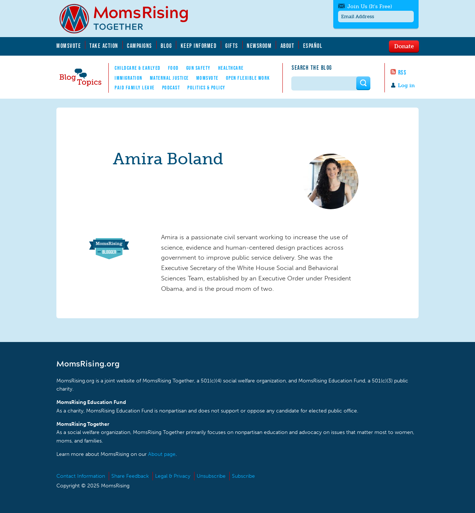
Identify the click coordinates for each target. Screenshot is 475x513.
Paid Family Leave (135, 88)
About (288, 45)
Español (313, 45)
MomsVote (68, 45)
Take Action (103, 45)
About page (162, 454)
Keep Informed (199, 45)
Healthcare (231, 68)
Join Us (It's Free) (369, 6)
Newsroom (259, 45)
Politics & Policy (206, 88)
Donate (404, 46)
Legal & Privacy (172, 476)
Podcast (171, 88)
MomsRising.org (128, 18)
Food (173, 68)
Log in (406, 85)
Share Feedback (130, 476)
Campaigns (139, 45)
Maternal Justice (169, 78)
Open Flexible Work (248, 78)
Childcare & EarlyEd (138, 68)
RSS (402, 72)
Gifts (231, 45)
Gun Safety (198, 68)
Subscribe (243, 476)
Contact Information (80, 476)
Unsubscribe (211, 476)
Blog (166, 45)
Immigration (128, 78)
